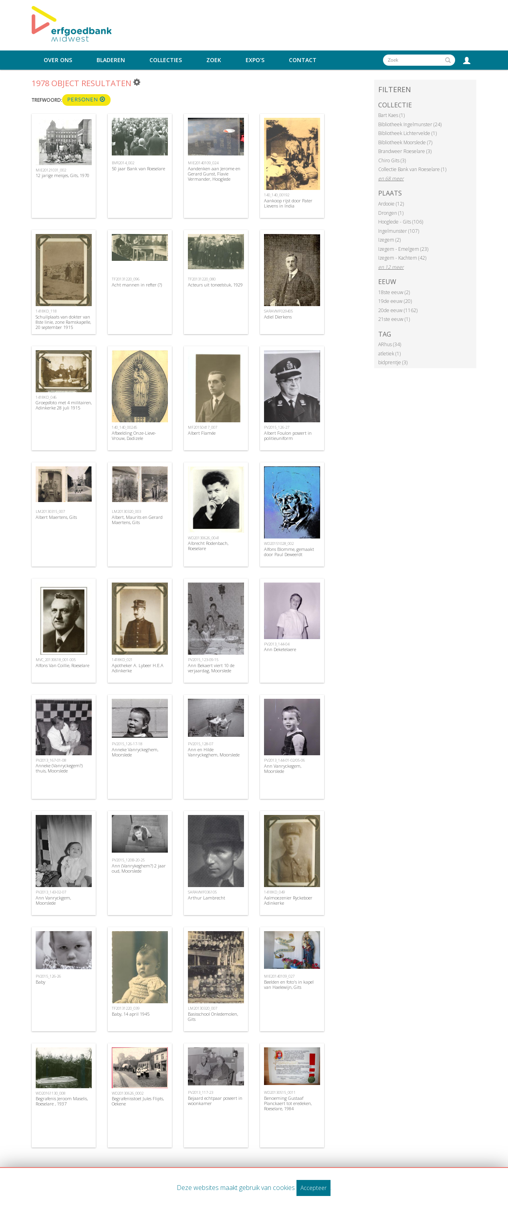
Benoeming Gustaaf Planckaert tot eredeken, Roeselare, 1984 (288, 1103)
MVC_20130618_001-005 (56, 659)
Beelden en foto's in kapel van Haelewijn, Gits (289, 984)
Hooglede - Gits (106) (400, 221)
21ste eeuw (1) (394, 319)
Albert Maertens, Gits (56, 517)
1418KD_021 (122, 659)
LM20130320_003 (126, 511)
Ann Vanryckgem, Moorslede (53, 900)
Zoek (213, 60)
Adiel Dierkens (278, 317)
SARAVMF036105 (202, 892)
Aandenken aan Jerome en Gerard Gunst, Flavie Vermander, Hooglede (214, 173)
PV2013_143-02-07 (51, 892)
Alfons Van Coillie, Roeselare (62, 665)
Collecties (165, 60)
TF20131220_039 (125, 1008)
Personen (86, 100)
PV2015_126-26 (48, 976)
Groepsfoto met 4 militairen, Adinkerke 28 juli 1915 (64, 405)
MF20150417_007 (202, 427)
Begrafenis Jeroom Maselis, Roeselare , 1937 (62, 1101)
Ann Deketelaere (280, 649)
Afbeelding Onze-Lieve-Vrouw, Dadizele (134, 435)
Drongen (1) (390, 213)
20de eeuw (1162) (397, 310)
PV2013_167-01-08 (51, 760)
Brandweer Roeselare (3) (404, 151)
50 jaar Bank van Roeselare (138, 168)
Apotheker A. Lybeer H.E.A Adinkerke (137, 668)
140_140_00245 (124, 427)
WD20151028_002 (279, 543)
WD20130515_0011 (280, 1092)
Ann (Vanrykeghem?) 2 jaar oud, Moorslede (139, 868)
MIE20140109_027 (279, 976)
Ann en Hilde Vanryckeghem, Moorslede (214, 752)
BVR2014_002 (123, 162)
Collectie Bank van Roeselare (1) (412, 169)
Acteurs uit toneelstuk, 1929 (215, 285)
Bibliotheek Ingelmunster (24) (409, 124)
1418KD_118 (46, 311)
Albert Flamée (202, 433)
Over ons (58, 60)
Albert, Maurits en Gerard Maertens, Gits (137, 519)
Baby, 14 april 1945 (130, 1014)
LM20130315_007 (50, 511)
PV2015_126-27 (276, 427)
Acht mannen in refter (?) (137, 285)
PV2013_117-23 (200, 1092)
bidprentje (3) (392, 362)
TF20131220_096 (125, 279)
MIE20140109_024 (203, 162)
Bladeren (111, 60)
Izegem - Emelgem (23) (403, 249)
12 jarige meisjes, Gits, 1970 (62, 175)
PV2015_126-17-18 (127, 743)
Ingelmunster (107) (398, 231)
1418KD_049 (274, 892)
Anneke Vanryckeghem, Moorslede (135, 752)
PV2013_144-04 (276, 644)
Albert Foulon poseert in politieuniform (288, 435)
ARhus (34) (389, 344)
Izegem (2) (389, 239)
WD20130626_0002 (127, 1093)
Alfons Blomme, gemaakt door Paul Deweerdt (289, 551)
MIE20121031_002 (51, 170)
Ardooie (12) (391, 203)
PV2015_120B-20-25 (128, 860)
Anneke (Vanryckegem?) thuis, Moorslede (59, 768)
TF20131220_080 (202, 279)
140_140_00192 (276, 195)
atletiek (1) (389, 353)
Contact (302, 60)
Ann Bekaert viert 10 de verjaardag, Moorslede (211, 668)
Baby (40, 982)
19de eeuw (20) (395, 301)
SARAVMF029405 (278, 311)
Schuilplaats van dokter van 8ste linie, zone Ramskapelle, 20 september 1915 (63, 322)
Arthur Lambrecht (206, 898)
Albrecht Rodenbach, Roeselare (208, 545)
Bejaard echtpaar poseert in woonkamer (215, 1100)
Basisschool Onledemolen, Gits (213, 1016)
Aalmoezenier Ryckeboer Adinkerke (288, 900)
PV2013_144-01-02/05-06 (284, 760)
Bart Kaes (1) (391, 115)
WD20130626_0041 (204, 537)
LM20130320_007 (202, 1008)
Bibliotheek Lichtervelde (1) (407, 133)
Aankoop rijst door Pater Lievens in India (288, 203)
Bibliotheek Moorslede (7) (405, 142)
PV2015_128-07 (200, 743)
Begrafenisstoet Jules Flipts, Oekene (138, 1101)
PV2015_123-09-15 (203, 659)
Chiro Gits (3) (392, 160)
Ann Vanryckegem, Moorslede (282, 768)
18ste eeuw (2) (394, 292)
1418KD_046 (46, 397)
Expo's (255, 60)
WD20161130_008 (50, 1093)
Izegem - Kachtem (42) (402, 257)
